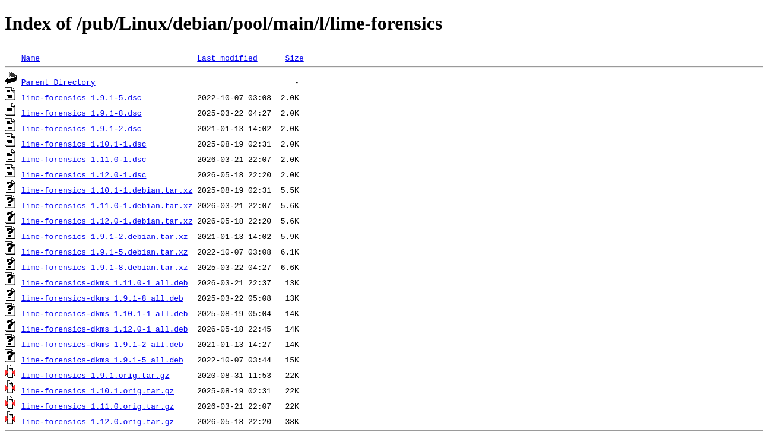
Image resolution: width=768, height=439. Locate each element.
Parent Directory (58, 82)
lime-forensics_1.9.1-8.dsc (81, 112)
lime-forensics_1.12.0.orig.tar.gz (97, 421)
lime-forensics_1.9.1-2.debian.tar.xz (104, 236)
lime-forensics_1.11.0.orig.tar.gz (97, 405)
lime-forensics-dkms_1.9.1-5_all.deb (102, 359)
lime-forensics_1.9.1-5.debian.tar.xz (104, 251)
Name (30, 57)
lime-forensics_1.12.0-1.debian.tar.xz (107, 220)
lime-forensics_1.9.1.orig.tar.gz (95, 375)
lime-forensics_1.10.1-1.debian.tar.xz (107, 189)
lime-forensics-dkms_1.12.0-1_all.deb (104, 328)
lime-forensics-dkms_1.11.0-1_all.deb (104, 282)
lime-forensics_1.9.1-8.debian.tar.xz (104, 267)
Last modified (227, 57)
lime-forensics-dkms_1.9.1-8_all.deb (102, 297)
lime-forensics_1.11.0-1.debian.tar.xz (107, 205)
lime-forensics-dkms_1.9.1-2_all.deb (102, 344)
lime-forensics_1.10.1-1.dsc (84, 143)
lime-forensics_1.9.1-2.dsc (81, 128)
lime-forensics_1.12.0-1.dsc (84, 174)
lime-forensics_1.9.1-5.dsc (81, 97)
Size (294, 57)
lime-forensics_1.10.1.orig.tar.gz (97, 390)
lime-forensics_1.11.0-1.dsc (84, 159)
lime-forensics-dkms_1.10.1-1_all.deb (104, 313)
